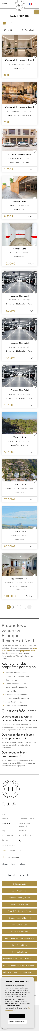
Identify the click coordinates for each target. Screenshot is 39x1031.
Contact (5, 840)
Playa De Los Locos (19, 952)
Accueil (5, 819)
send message (11, 857)
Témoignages (7, 835)
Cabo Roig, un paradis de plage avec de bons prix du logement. (20, 972)
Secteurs (23, 830)
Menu (4, 3)
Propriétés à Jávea (19, 945)
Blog (4, 830)
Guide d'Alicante (19, 884)
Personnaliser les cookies (17, 1022)
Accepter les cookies (17, 1016)
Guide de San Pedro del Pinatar (19, 911)
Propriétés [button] (6, 823)
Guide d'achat (25, 835)
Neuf (23, 672)
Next (35, 93)
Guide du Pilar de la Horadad (19, 918)
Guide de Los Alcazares (19, 904)
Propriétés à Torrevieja (19, 931)
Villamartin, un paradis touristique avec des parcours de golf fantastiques (20, 959)
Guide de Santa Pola (19, 891)
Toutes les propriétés (19, 687)
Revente (17, 672)
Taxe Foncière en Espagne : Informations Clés (20, 938)
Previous (4, 93)
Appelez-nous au (13, 851)
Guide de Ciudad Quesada (19, 897)
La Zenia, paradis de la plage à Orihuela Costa (20, 965)
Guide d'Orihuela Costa (19, 925)
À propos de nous (26, 819)
